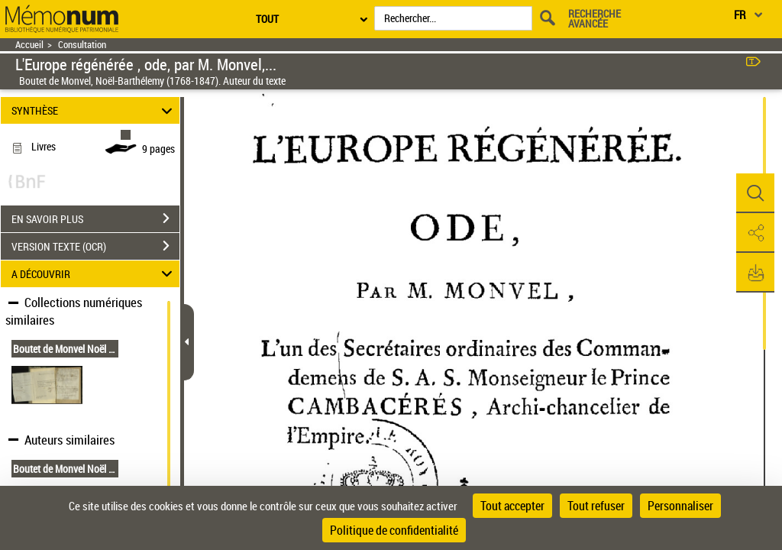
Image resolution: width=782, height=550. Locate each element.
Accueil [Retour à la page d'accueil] (29, 44)
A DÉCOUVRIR (94, 273)
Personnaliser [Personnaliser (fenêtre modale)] (680, 505)
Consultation (82, 44)
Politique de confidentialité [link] (394, 530)
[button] (755, 193)
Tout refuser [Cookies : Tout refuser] (596, 505)
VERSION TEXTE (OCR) (95, 246)
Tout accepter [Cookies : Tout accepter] (512, 505)
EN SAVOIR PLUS (95, 218)
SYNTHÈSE (94, 110)
